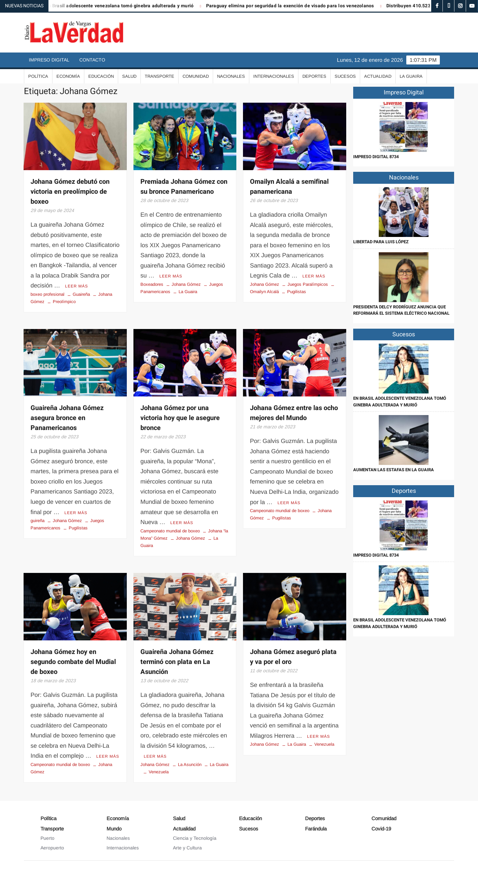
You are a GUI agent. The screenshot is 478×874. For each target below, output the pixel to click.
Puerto (47, 838)
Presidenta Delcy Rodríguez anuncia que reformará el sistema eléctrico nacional (401, 310)
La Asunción (189, 764)
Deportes (314, 76)
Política (38, 76)
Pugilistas (296, 291)
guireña (37, 520)
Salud (129, 76)
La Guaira (411, 76)
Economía (68, 76)
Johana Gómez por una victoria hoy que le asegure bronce (180, 418)
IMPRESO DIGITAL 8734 (376, 157)
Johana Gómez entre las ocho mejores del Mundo (294, 413)
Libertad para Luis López (381, 242)
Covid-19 (381, 828)
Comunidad (196, 76)
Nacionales (231, 76)
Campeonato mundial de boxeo (170, 530)
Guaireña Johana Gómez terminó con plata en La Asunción (176, 662)
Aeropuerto (52, 847)
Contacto (92, 59)
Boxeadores (151, 284)
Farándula (316, 828)
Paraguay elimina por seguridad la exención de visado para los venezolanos (295, 5)
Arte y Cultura (187, 847)
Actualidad (377, 76)
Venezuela (159, 771)
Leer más (76, 286)
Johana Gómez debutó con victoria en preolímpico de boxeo (70, 191)
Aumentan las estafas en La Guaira (393, 470)
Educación (101, 76)
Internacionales (273, 76)
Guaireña (81, 294)
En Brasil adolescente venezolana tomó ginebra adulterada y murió (124, 5)
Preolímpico (64, 301)
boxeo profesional (47, 294)
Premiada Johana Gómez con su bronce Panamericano (183, 186)
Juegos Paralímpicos (307, 284)
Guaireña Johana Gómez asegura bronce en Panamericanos (67, 418)
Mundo (114, 828)
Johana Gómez (186, 284)
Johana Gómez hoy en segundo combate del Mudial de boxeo (73, 662)
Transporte (159, 76)
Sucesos (345, 76)
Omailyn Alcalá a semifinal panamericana (289, 186)
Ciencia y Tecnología (194, 838)
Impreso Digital (49, 59)
